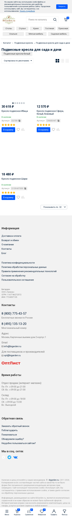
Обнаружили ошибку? (13, 439)
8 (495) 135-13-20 (14, 324)
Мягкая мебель (36, 34)
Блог (4, 253)
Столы (8, 28)
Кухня (36, 28)
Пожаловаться (9, 434)
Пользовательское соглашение (18, 280)
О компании (8, 244)
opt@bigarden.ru (11, 355)
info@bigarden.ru (11, 346)
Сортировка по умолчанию (16, 60)
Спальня (13, 34)
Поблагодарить (10, 430)
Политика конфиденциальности (18, 262)
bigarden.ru (54, 480)
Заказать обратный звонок (15, 426)
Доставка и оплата (11, 236)
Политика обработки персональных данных (24, 267)
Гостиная (49, 28)
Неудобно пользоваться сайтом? (19, 443)
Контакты (7, 249)
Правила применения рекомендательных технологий (29, 271)
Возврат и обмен (10, 240)
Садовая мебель (59, 34)
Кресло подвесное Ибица (15, 111)
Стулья (22, 28)
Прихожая (63, 28)
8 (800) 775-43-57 (14, 313)
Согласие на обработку (13, 275)
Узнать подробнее (27, 11)
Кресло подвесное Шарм (14, 179)
